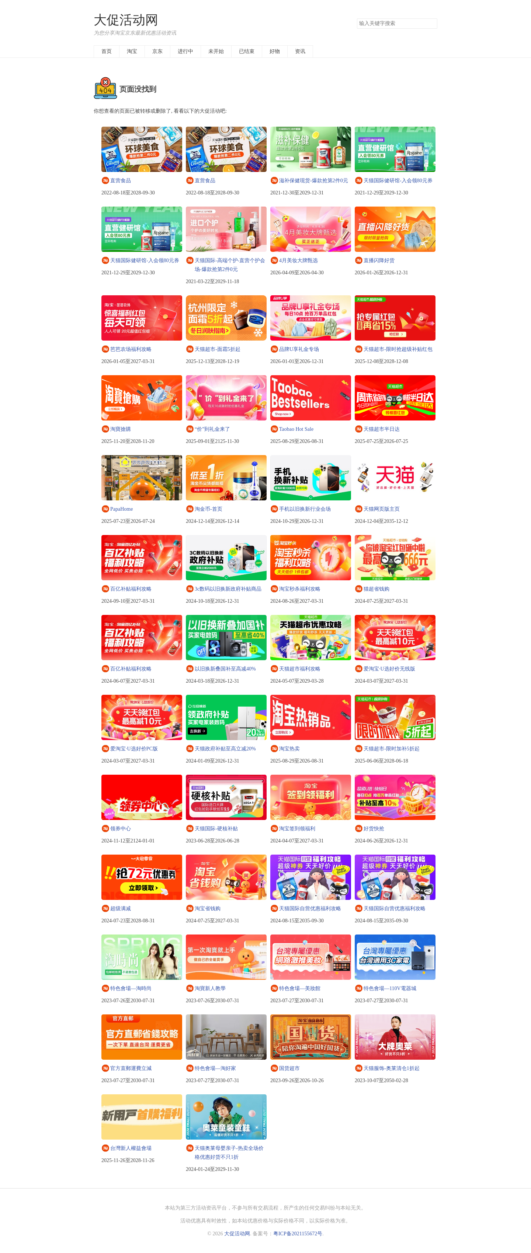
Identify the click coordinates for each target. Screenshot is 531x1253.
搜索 (431, 23)
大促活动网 (126, 20)
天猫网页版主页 (382, 509)
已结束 (246, 51)
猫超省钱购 (376, 589)
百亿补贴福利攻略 (131, 589)
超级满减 (120, 908)
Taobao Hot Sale (296, 429)
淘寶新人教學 (210, 988)
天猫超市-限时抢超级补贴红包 (398, 349)
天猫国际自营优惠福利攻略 (310, 908)
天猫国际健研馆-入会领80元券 (398, 180)
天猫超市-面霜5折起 (217, 349)
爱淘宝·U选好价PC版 (134, 749)
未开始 (216, 51)
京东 (157, 51)
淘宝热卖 (289, 749)
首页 (106, 51)
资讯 (300, 51)
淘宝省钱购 (208, 908)
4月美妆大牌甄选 (298, 260)
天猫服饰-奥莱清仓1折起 (392, 1068)
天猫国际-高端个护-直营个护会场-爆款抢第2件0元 (230, 265)
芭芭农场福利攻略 (131, 349)
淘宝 (132, 51)
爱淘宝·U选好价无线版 (389, 669)
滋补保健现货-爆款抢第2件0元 (313, 180)
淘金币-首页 (208, 509)
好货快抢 (374, 828)
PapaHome (121, 509)
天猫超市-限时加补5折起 (392, 749)
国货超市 (289, 1068)
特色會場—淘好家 (215, 1068)
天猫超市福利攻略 (299, 669)
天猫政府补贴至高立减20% (225, 749)
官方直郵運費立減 (131, 1068)
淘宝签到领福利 (297, 828)
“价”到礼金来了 (212, 429)
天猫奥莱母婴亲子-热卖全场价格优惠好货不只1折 (229, 1152)
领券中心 (120, 828)
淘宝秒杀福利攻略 (299, 589)
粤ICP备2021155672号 (297, 1233)
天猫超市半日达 (382, 429)
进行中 (185, 51)
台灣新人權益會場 (131, 1148)
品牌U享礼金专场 (299, 349)
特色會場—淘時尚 (131, 988)
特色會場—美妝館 (299, 988)
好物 (275, 51)
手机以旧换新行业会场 (305, 509)
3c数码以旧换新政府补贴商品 (228, 589)
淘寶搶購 (120, 429)
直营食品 (120, 180)
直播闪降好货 (379, 260)
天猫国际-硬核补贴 (216, 828)
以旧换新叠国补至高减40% (225, 669)
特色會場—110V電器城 (390, 988)
